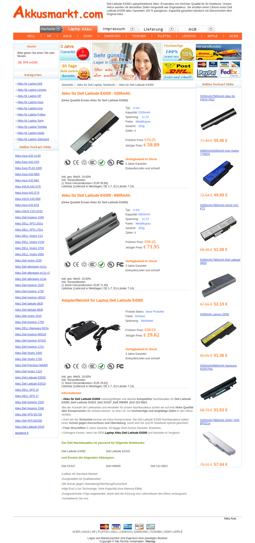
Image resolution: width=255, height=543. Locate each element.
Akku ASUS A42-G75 (28, 186)
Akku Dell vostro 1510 (28, 316)
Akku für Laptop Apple (31, 133)
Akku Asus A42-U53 (27, 162)
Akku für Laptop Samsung (33, 139)
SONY (87, 36)
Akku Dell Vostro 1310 (28, 371)
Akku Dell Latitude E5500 (30, 377)
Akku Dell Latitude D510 (30, 426)
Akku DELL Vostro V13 (29, 236)
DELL (31, 36)
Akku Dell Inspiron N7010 (30, 340)
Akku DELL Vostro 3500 (29, 254)
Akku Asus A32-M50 (27, 174)
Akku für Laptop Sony (31, 120)
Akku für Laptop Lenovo (32, 89)
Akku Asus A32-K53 (27, 205)
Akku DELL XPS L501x (29, 223)
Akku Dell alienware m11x (31, 266)
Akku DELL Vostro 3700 (29, 248)
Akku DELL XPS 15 (27, 390)
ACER (233, 36)
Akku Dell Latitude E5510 (30, 383)
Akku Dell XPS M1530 (28, 420)
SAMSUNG (112, 36)
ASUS (67, 36)
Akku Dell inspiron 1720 (29, 291)
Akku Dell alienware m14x (31, 279)
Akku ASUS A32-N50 (28, 199)
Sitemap (150, 541)
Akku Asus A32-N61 (27, 180)
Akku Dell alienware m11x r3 (32, 272)
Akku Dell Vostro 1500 (28, 353)
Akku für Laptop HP (29, 96)
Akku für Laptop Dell (30, 83)
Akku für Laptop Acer (30, 108)
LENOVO (189, 36)
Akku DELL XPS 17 (27, 396)
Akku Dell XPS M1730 (28, 414)
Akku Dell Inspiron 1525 (29, 402)
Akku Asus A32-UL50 (28, 155)
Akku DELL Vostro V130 (29, 242)
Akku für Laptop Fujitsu (32, 114)
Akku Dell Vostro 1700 (28, 359)
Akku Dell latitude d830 (29, 309)
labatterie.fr (22, 433)
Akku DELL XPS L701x (29, 229)
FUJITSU (164, 36)
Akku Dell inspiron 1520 (29, 285)
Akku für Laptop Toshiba (32, 126)
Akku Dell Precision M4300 (31, 365)
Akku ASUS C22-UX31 (29, 211)
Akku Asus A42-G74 (27, 192)
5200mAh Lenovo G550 (214, 314)
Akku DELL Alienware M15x (32, 328)
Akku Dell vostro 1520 (28, 260)
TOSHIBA (139, 36)
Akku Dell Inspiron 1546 (29, 408)
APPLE (213, 36)
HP (49, 36)
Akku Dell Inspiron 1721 (29, 346)
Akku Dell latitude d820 (29, 303)
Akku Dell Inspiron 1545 (29, 217)
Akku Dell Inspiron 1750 (29, 322)
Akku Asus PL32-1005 (28, 168)
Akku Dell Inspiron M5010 (30, 334)
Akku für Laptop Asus (30, 102)
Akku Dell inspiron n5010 (30, 297)
